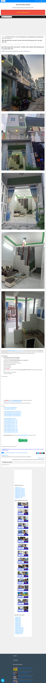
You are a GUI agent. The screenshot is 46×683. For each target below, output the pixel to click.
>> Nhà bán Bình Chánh (18, 632)
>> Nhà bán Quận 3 (18, 617)
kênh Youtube (13, 401)
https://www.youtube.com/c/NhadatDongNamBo (13, 402)
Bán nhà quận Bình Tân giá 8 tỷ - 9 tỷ (11, 428)
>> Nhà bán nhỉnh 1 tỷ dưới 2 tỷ (20, 487)
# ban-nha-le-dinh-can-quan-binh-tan (21, 453)
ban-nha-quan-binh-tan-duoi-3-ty (10, 37)
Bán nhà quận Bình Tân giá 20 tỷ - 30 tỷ (11, 432)
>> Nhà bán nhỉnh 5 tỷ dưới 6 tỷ (20, 490)
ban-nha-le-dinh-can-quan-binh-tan (19, 44)
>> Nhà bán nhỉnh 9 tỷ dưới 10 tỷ (20, 494)
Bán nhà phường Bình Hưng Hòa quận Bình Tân (13, 412)
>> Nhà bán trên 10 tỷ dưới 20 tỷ (20, 495)
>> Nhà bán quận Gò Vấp (19, 628)
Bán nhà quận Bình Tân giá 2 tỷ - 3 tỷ (11, 420)
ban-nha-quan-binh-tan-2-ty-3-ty (37, 44)
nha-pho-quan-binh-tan (22, 37)
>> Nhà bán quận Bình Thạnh (19, 627)
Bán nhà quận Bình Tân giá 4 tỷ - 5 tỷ (11, 423)
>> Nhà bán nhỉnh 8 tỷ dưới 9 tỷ (20, 493)
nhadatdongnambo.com (19, 351)
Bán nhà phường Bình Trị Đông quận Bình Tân (12, 415)
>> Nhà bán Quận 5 (18, 619)
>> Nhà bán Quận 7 (18, 621)
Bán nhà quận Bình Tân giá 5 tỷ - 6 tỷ (11, 424)
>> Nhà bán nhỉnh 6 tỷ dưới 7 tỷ (20, 491)
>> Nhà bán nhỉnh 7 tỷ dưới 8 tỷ (20, 492)
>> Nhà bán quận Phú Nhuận (19, 629)
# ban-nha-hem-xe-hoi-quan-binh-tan (9, 453)
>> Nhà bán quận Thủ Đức (19, 631)
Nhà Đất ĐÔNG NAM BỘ (23, 4)
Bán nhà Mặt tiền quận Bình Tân (10, 409)
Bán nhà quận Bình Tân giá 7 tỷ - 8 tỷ (11, 427)
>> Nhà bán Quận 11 (18, 624)
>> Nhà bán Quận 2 (18, 616)
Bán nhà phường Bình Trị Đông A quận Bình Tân (13, 416)
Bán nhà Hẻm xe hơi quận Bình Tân (11, 408)
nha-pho (17, 37)
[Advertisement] (23, 27)
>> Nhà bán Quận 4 (18, 618)
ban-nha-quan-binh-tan (28, 44)
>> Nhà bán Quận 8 (18, 622)
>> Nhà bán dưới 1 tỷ (18, 486)
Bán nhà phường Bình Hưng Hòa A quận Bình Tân (13, 413)
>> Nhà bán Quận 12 (18, 625)
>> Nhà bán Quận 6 (18, 620)
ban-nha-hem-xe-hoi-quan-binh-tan (8, 44)
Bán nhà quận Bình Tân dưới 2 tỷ (10, 419)
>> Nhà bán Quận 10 (18, 623)
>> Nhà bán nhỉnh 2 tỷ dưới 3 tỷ (20, 488)
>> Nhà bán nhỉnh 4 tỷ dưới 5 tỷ (20, 489)
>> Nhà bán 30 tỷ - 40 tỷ (18, 496)
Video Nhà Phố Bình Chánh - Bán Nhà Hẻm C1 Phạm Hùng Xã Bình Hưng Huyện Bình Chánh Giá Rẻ (25, 676)
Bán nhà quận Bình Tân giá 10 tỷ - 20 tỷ (11, 431)
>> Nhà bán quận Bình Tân (19, 626)
